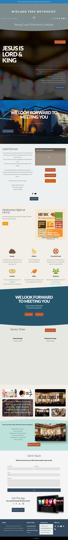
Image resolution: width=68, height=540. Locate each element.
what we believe (60, 42)
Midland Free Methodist (34, 11)
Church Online (50, 170)
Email (8, 472)
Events (5, 223)
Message (9, 478)
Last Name (36, 466)
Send (34, 490)
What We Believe (8, 131)
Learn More (34, 198)
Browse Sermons (50, 175)
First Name (9, 466)
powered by (34, 538)
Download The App (18, 510)
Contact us (39, 314)
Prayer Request (60, 87)
